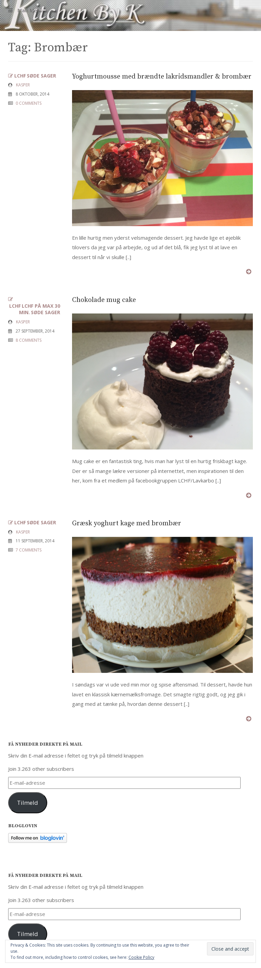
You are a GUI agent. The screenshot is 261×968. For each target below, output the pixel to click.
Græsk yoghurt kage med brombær (126, 523)
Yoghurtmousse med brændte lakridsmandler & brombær (161, 76)
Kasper (23, 85)
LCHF (20, 75)
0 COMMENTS (28, 103)
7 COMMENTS (28, 550)
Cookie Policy (141, 957)
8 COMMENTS (28, 340)
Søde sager (41, 75)
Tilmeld (27, 802)
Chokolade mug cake (104, 300)
